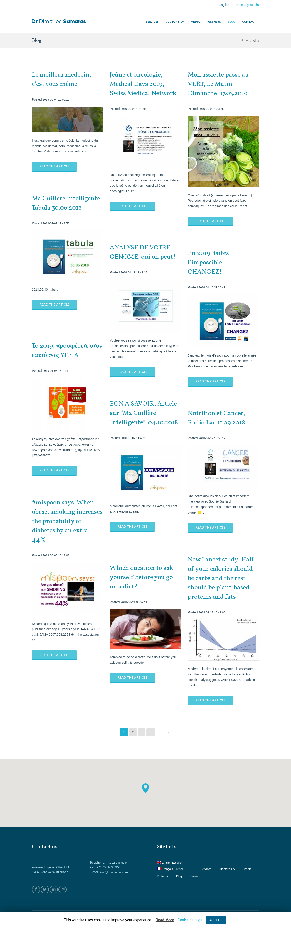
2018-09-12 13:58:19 (213, 438)
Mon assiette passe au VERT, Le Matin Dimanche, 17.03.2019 (221, 84)
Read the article (54, 166)
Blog (197, 876)
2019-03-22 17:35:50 (213, 109)
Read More (165, 920)
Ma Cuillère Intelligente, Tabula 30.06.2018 (61, 208)
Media (161, 876)
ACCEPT (215, 920)
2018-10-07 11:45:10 (135, 447)
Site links (168, 847)
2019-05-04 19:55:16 (57, 99)
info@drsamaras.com (115, 872)
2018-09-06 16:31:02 (57, 555)
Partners (180, 876)
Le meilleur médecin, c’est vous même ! (63, 79)
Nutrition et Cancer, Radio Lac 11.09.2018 (220, 418)
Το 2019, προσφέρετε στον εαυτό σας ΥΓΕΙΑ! (66, 350)
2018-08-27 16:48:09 (213, 612)
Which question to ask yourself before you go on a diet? (144, 577)
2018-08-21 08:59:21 (135, 602)
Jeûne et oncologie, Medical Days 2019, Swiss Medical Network (139, 89)
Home (244, 40)
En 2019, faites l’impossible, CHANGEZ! (210, 262)
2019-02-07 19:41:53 (57, 232)
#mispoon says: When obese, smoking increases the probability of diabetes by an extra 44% (67, 521)
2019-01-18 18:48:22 (135, 272)
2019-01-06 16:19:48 (57, 370)
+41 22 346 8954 (118, 862)
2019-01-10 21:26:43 (213, 287)
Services (209, 869)
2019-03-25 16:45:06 (135, 118)
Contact (214, 876)
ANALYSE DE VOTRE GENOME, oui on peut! (145, 252)
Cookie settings (189, 920)
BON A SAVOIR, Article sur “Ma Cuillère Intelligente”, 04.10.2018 (142, 418)
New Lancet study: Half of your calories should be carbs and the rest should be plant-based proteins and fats (223, 578)
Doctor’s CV (232, 869)
